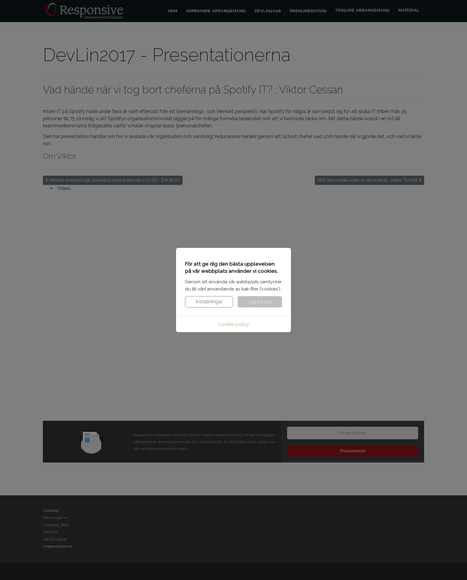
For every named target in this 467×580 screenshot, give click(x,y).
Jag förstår (260, 301)
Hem (173, 11)
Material (409, 10)
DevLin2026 (268, 11)
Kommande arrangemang (216, 11)
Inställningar (209, 301)
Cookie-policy (233, 324)
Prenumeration (308, 11)
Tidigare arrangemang (362, 10)
